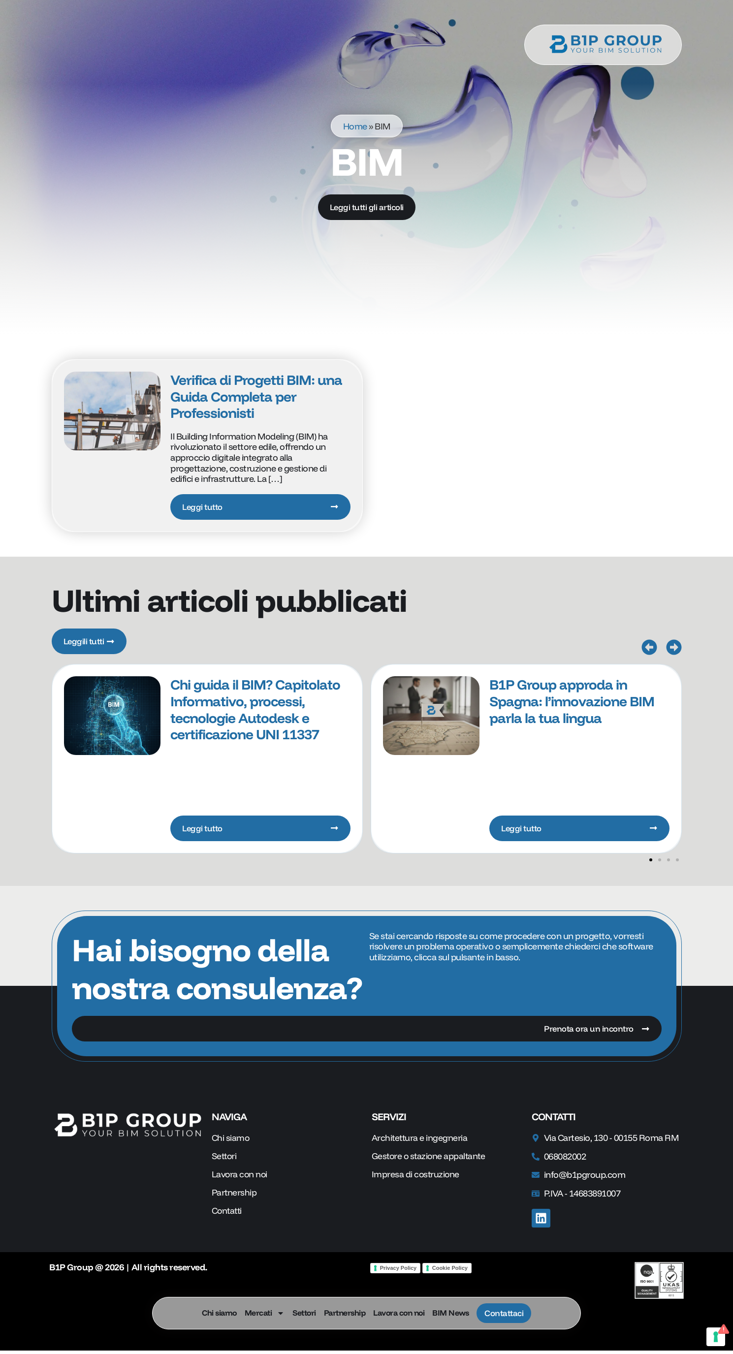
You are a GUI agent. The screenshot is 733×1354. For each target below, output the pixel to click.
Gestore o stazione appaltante (430, 1159)
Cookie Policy (450, 1271)
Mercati (263, 1313)
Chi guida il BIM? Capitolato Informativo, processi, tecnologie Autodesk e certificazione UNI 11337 (255, 711)
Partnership (343, 1313)
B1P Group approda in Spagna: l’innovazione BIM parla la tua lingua (571, 703)
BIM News (449, 1313)
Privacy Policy (398, 1271)
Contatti (228, 1215)
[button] (649, 649)
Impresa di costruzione (416, 1178)
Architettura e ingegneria (420, 1141)
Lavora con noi (397, 1313)
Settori (303, 1313)
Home (355, 125)
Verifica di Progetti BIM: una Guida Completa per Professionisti (256, 396)
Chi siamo (217, 1313)
